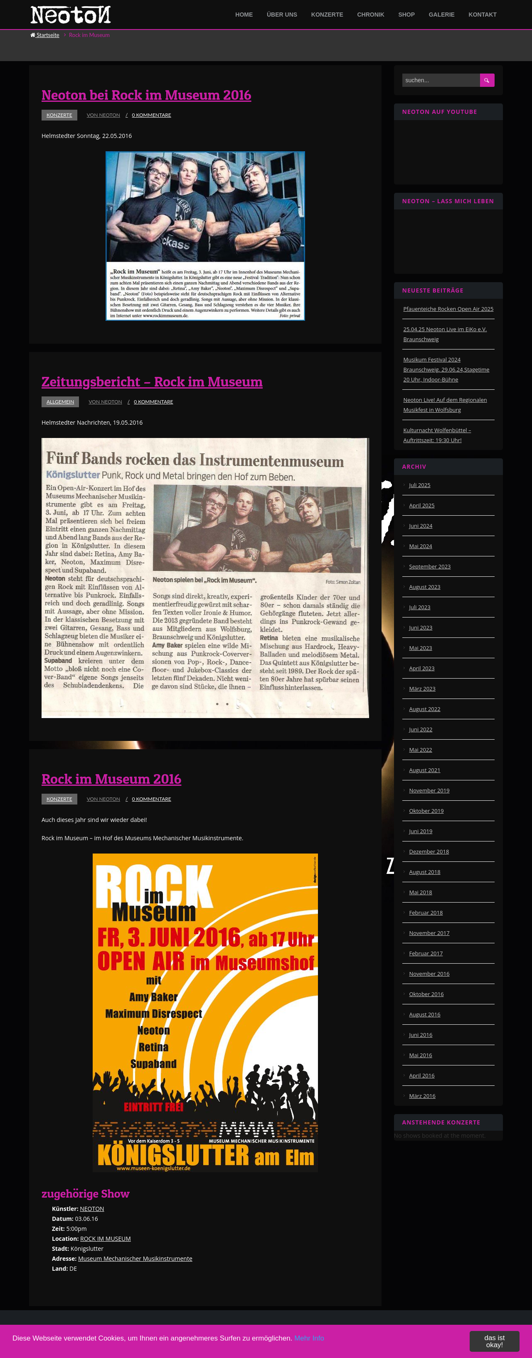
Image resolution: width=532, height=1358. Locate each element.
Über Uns (282, 14)
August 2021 (425, 770)
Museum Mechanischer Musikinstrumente (135, 1258)
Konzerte (327, 14)
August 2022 (425, 709)
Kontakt (483, 14)
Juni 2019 (421, 831)
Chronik (370, 14)
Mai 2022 (420, 749)
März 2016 (422, 1096)
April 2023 (422, 668)
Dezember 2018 (429, 851)
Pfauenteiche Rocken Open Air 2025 (449, 308)
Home (244, 14)
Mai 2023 (420, 648)
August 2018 (425, 872)
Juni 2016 (421, 1034)
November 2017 (429, 933)
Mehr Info (309, 1338)
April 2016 (422, 1075)
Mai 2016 (420, 1055)
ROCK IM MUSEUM (105, 1238)
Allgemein (60, 402)
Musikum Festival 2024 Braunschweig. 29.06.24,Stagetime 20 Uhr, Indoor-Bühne (447, 369)
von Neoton (103, 115)
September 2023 (430, 566)
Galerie (442, 14)
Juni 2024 (421, 525)
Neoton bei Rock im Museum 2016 (146, 94)
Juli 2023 (420, 607)
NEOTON (92, 1209)
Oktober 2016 (426, 994)
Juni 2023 (421, 627)
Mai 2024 (420, 546)
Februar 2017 (426, 953)
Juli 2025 (420, 485)
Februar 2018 (426, 912)
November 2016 (429, 973)
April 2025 (422, 505)
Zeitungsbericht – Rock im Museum (152, 381)
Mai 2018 (420, 892)
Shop (406, 14)
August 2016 (425, 1014)
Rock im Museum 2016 (111, 778)
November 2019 (429, 790)
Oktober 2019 (426, 810)
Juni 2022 (421, 729)
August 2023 (425, 586)
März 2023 (422, 688)
